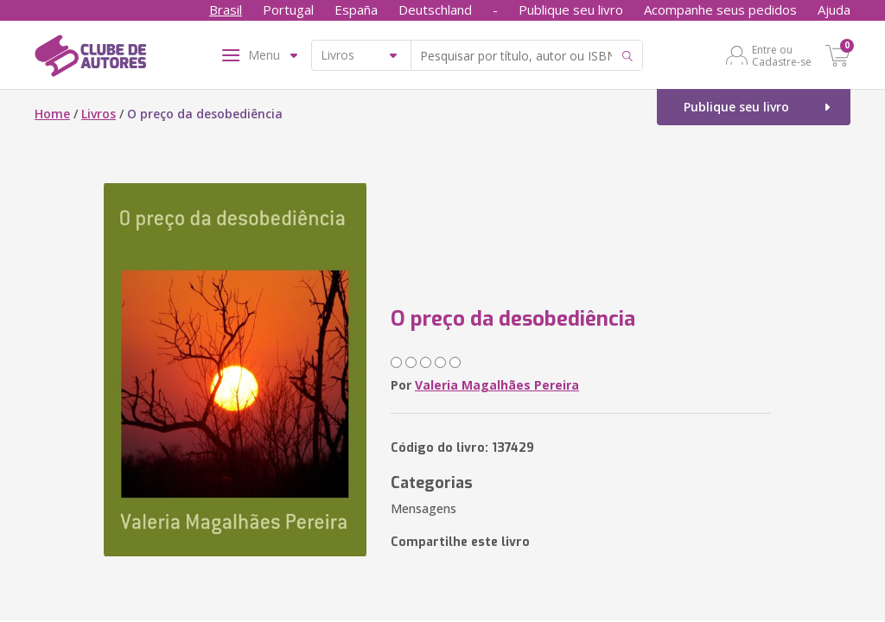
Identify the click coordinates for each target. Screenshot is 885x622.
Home (52, 113)
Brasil (225, 9)
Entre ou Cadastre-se (782, 55)
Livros (98, 113)
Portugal (288, 9)
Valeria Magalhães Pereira (497, 385)
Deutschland (435, 9)
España (356, 9)
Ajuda (834, 9)
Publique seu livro (571, 9)
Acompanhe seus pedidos (720, 9)
